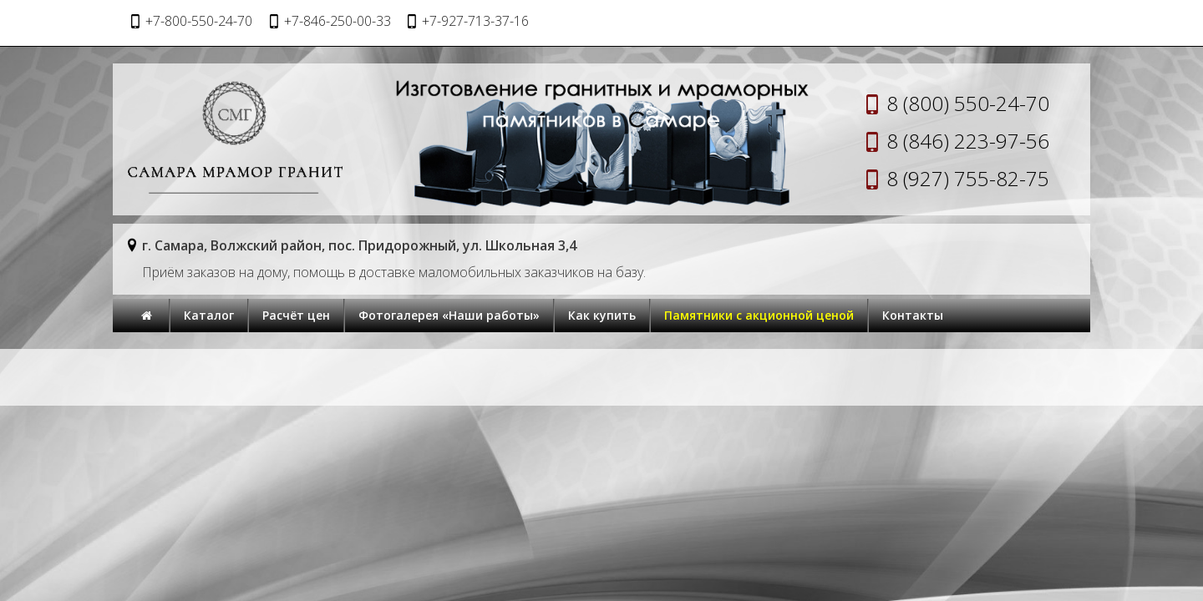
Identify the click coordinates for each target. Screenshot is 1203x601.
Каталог (209, 315)
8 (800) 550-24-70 (967, 103)
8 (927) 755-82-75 (967, 178)
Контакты (912, 315)
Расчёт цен (296, 315)
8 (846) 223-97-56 (967, 140)
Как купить (602, 315)
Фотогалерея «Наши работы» (449, 315)
